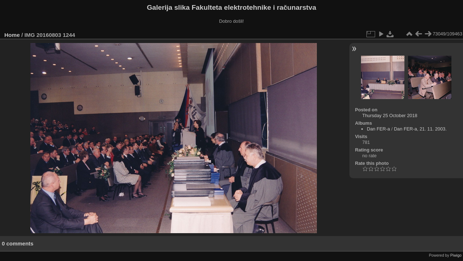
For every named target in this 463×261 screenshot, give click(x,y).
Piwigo (456, 255)
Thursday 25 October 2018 (389, 115)
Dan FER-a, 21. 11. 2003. (420, 129)
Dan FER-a (378, 129)
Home (12, 35)
